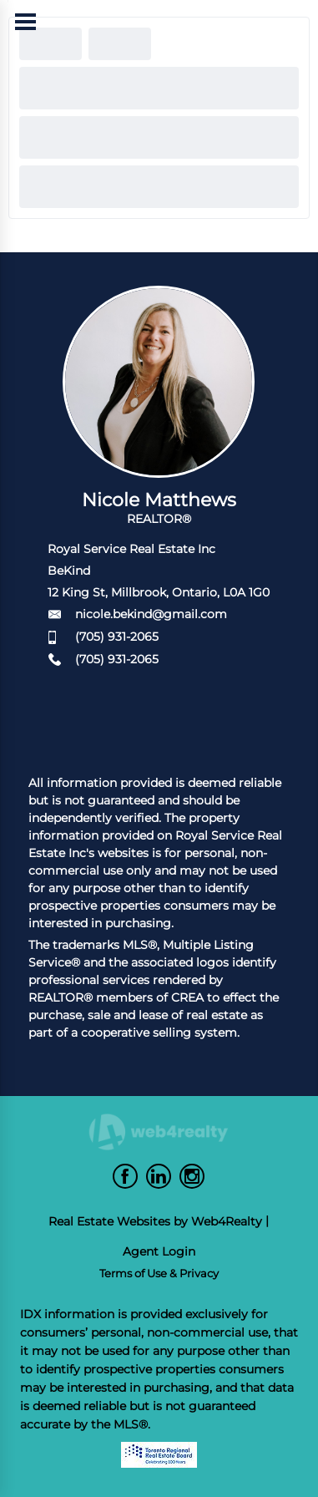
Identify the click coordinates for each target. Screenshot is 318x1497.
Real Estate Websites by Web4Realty (155, 1221)
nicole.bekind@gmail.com (151, 614)
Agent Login (159, 1251)
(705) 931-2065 (117, 636)
